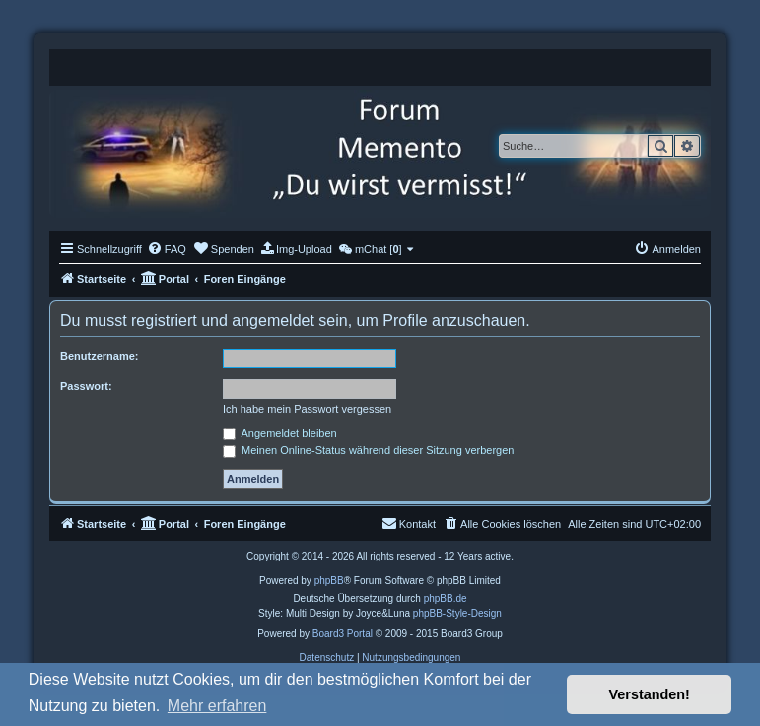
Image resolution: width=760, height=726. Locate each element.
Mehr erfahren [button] (217, 705)
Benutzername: (99, 356)
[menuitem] (166, 249)
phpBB (329, 580)
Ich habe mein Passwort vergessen (307, 409)
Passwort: (86, 386)
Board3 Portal (342, 633)
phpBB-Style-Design (457, 613)
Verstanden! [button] (649, 694)
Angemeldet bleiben (280, 433)
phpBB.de (445, 598)
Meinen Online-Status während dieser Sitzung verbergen (368, 450)
